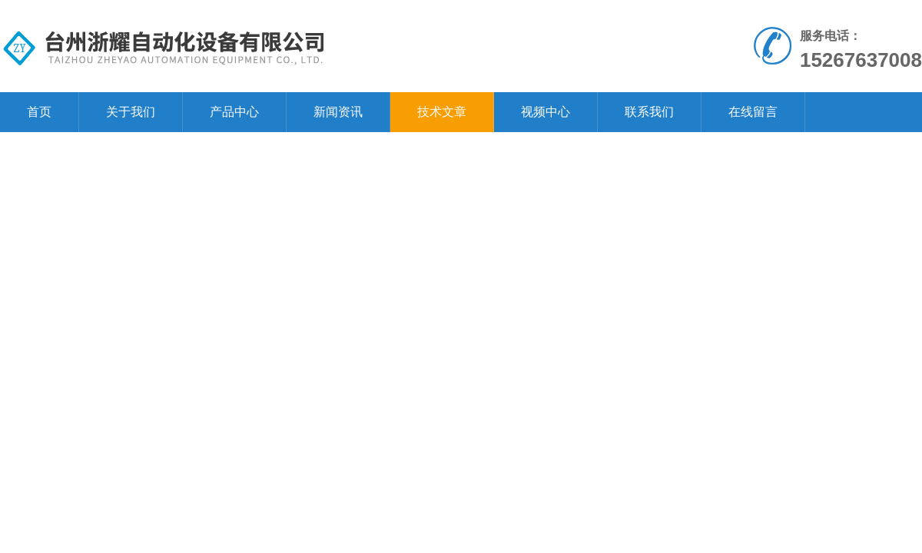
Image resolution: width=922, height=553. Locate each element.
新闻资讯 (338, 111)
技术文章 (441, 111)
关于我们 (130, 111)
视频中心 (545, 111)
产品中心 (234, 111)
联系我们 (649, 111)
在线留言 (753, 111)
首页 (39, 111)
